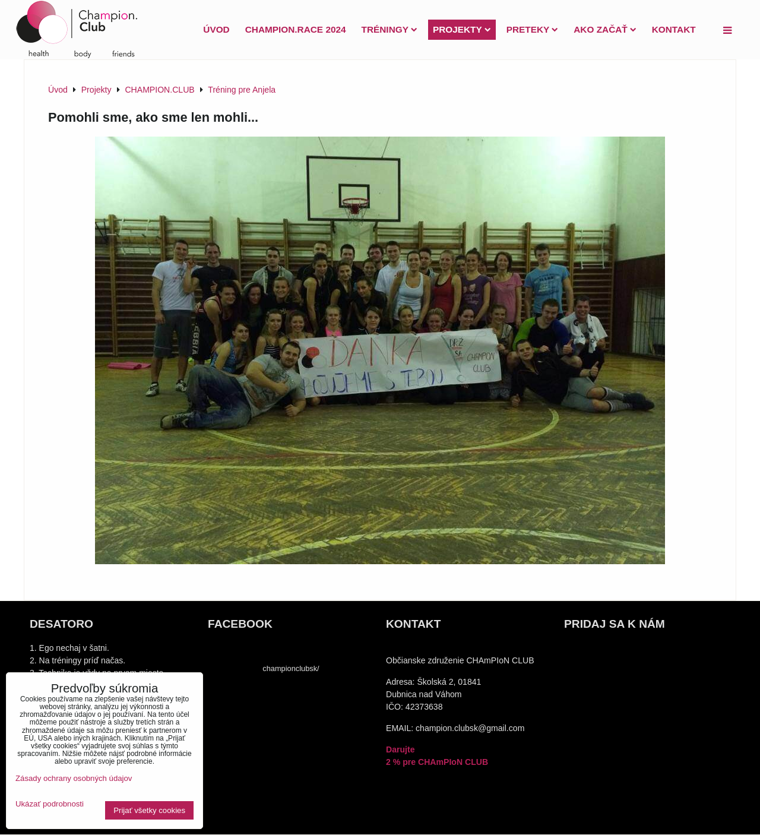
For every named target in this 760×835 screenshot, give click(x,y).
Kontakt (674, 29)
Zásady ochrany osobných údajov (73, 778)
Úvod (216, 29)
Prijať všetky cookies (149, 810)
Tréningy (389, 29)
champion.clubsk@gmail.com (470, 728)
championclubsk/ (290, 668)
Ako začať (605, 29)
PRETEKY (532, 29)
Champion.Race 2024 (295, 29)
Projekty (462, 29)
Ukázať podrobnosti (49, 804)
